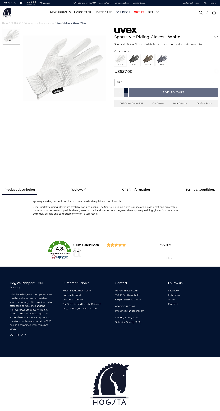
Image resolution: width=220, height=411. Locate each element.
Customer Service (191, 3)
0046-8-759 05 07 (125, 306)
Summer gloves (46, 23)
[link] (110, 250)
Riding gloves (30, 23)
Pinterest (173, 304)
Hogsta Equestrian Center (77, 290)
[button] (34, 3)
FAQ (204, 3)
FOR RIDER (16, 23)
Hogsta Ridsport (72, 295)
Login (213, 3)
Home (5, 23)
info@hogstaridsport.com (129, 310)
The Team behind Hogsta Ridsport (82, 304)
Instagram (174, 295)
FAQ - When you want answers (80, 308)
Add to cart (173, 92)
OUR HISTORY (18, 334)
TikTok (171, 299)
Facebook (173, 290)
